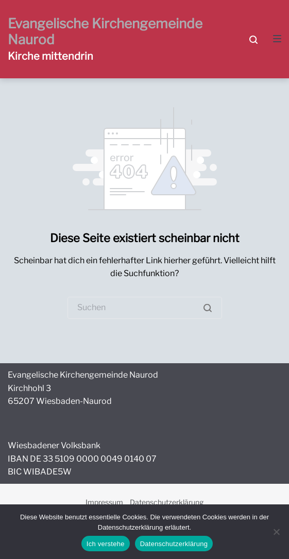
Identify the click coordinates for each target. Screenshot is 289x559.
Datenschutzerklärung (166, 502)
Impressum (104, 502)
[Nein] (276, 532)
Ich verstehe (106, 544)
